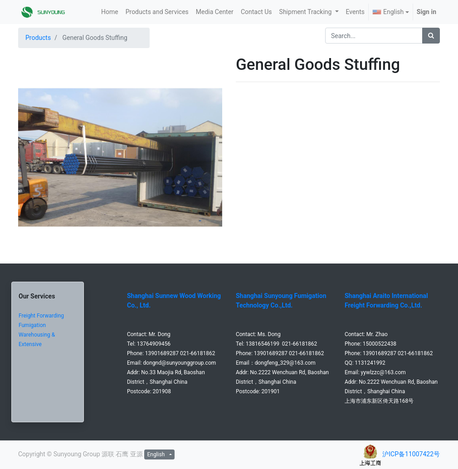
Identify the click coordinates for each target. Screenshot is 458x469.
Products (38, 37)
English (388, 11)
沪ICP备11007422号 (411, 454)
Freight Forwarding (41, 316)
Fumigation (32, 325)
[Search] (431, 36)
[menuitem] (109, 12)
